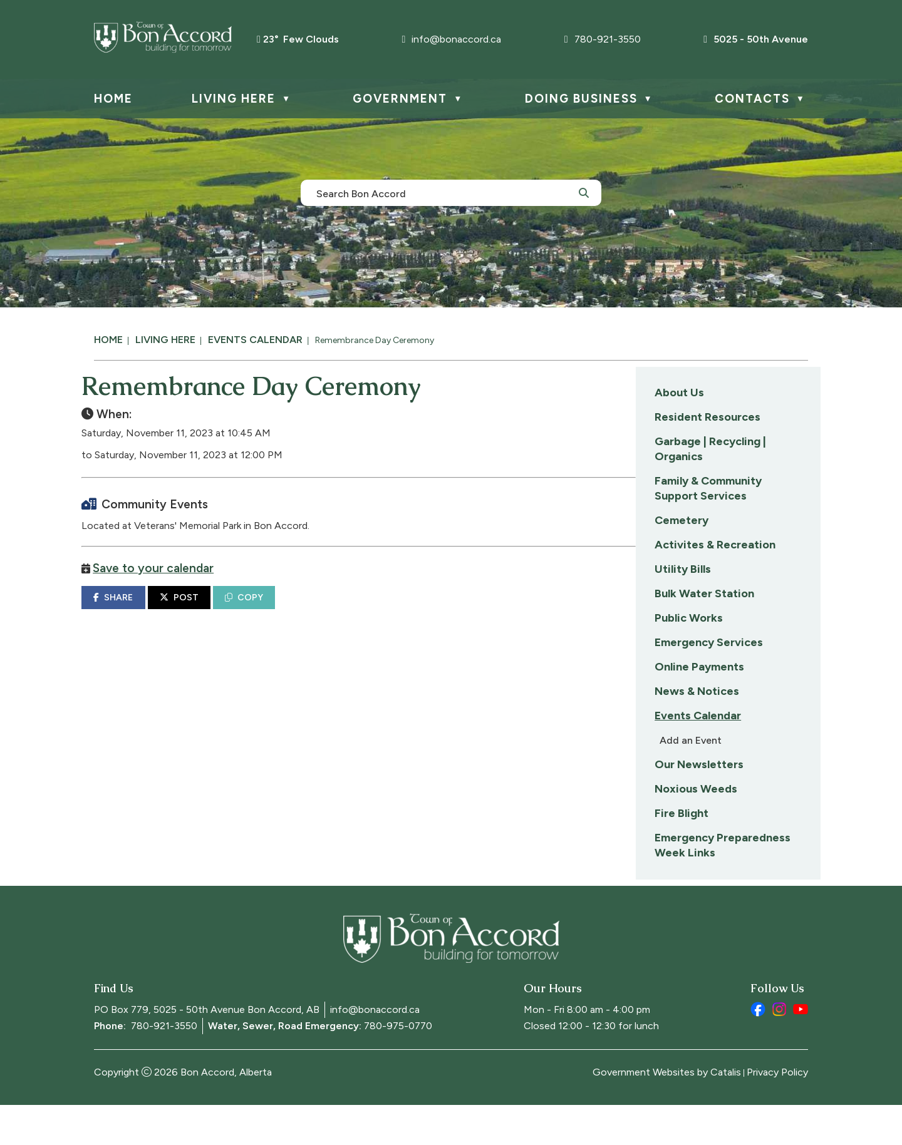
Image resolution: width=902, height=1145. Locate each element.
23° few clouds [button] (301, 39)
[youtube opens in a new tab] (800, 1049)
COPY (441, 610)
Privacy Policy (777, 1112)
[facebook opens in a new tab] (757, 1049)
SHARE (310, 610)
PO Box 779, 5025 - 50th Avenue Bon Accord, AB (206, 1049)
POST (376, 610)
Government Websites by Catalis (667, 1112)
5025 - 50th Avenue (755, 39)
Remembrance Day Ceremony (374, 340)
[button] (584, 192)
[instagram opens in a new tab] (779, 1049)
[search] (444, 193)
